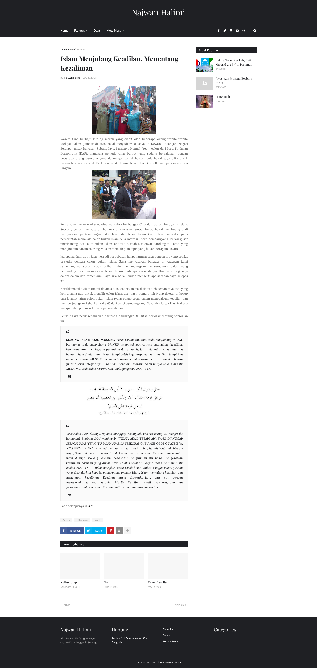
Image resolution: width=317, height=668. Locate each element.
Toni (107, 582)
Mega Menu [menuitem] (114, 30)
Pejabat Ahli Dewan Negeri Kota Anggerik (130, 640)
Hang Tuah (223, 97)
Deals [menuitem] (97, 30)
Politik (97, 520)
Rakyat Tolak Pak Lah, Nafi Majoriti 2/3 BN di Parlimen (234, 62)
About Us (168, 629)
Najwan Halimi (158, 12)
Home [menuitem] (64, 30)
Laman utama (67, 48)
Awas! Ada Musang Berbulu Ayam (234, 80)
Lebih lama (180, 605)
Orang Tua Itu (157, 582)
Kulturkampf (69, 582)
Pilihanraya (82, 520)
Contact (167, 635)
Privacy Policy (171, 641)
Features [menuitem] (79, 30)
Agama (81, 48)
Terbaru (66, 605)
